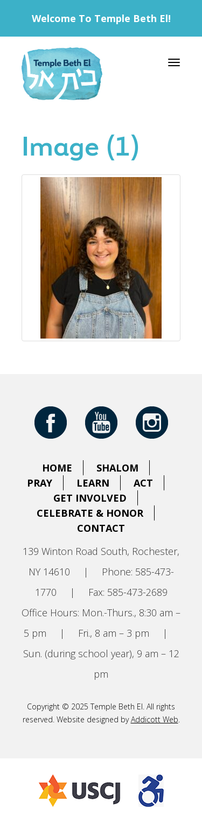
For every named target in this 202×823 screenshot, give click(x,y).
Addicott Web (154, 719)
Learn (92, 482)
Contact (101, 528)
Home (57, 467)
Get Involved (90, 497)
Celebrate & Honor (90, 513)
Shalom (117, 467)
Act (143, 482)
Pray (39, 482)
